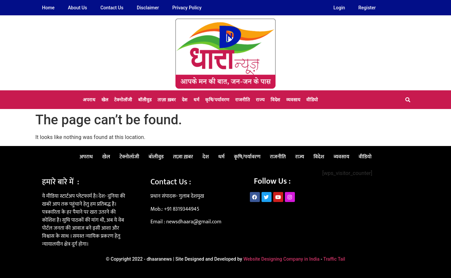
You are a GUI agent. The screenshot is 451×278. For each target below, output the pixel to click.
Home (48, 7)
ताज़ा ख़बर (166, 99)
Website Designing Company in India (281, 259)
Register (367, 7)
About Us (77, 7)
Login (339, 7)
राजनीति (242, 99)
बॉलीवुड (144, 99)
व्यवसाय (293, 99)
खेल (104, 99)
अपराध (89, 99)
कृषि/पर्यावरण (217, 99)
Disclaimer (148, 7)
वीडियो (312, 99)
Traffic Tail (334, 259)
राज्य (260, 99)
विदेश (275, 99)
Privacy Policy (186, 7)
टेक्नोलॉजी (123, 99)
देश (184, 99)
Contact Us (111, 7)
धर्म (196, 99)
